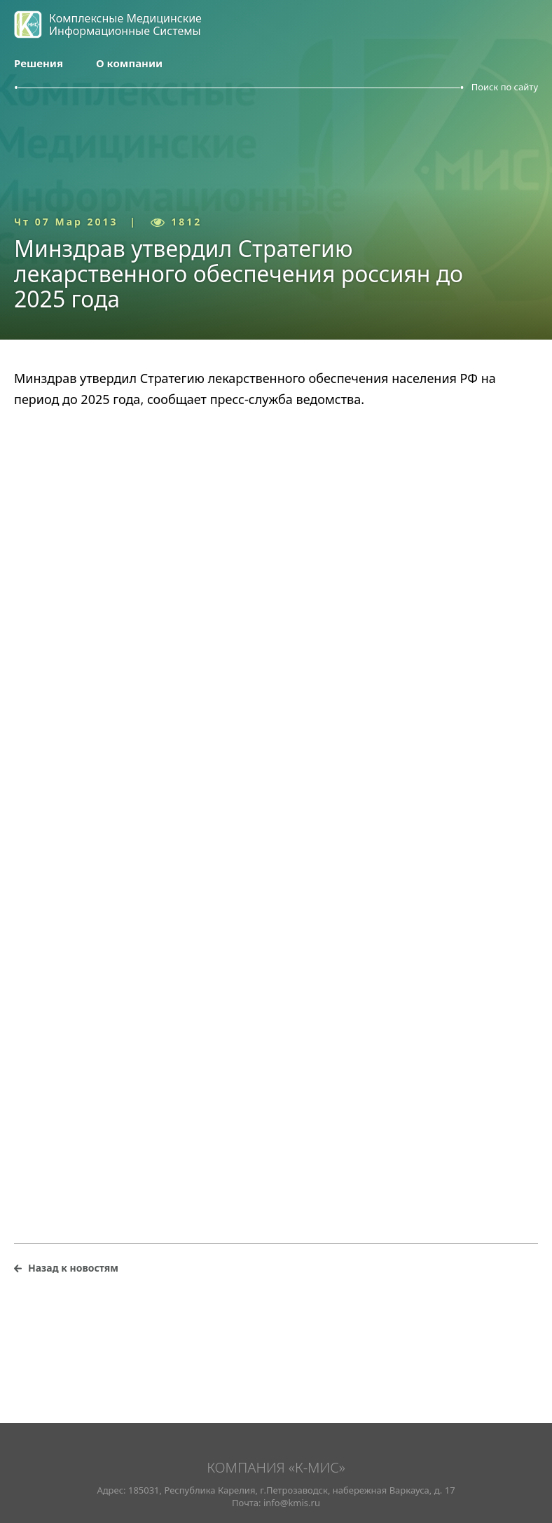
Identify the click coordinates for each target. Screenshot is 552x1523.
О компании (129, 63)
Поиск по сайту (504, 87)
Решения (38, 63)
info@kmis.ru (291, 1502)
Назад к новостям (73, 1267)
